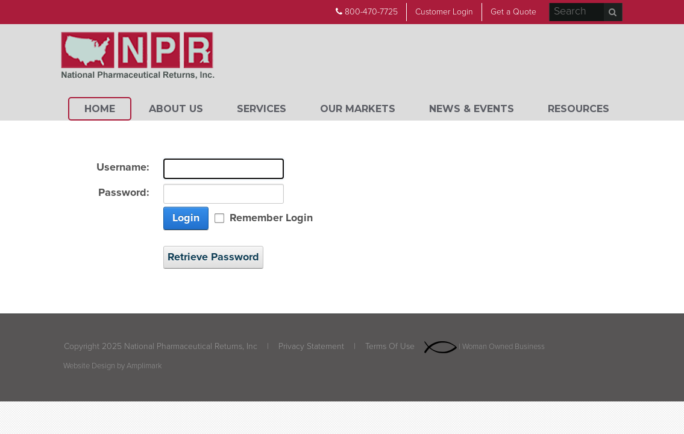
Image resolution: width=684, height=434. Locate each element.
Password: (123, 193)
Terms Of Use (390, 346)
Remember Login (271, 218)
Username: (122, 167)
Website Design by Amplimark (112, 366)
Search (613, 12)
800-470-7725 (367, 11)
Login (185, 217)
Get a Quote (513, 11)
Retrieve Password (213, 257)
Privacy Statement (311, 346)
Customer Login (444, 11)
